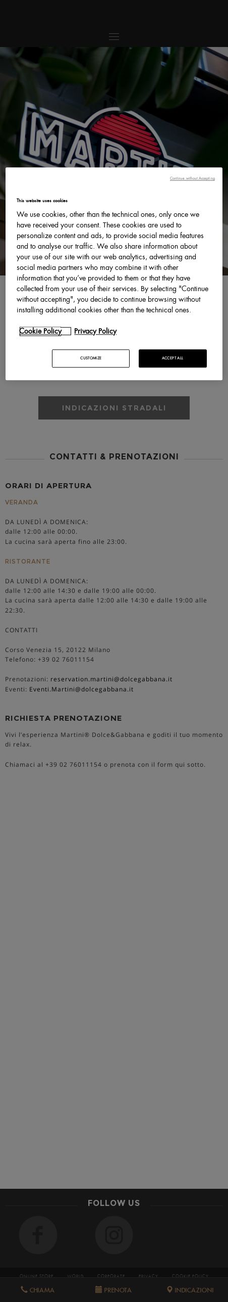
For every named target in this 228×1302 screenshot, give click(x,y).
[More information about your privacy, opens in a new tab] (45, 331)
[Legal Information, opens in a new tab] (100, 331)
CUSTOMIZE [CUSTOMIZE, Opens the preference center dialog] (90, 358)
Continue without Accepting (192, 178)
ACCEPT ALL (173, 358)
